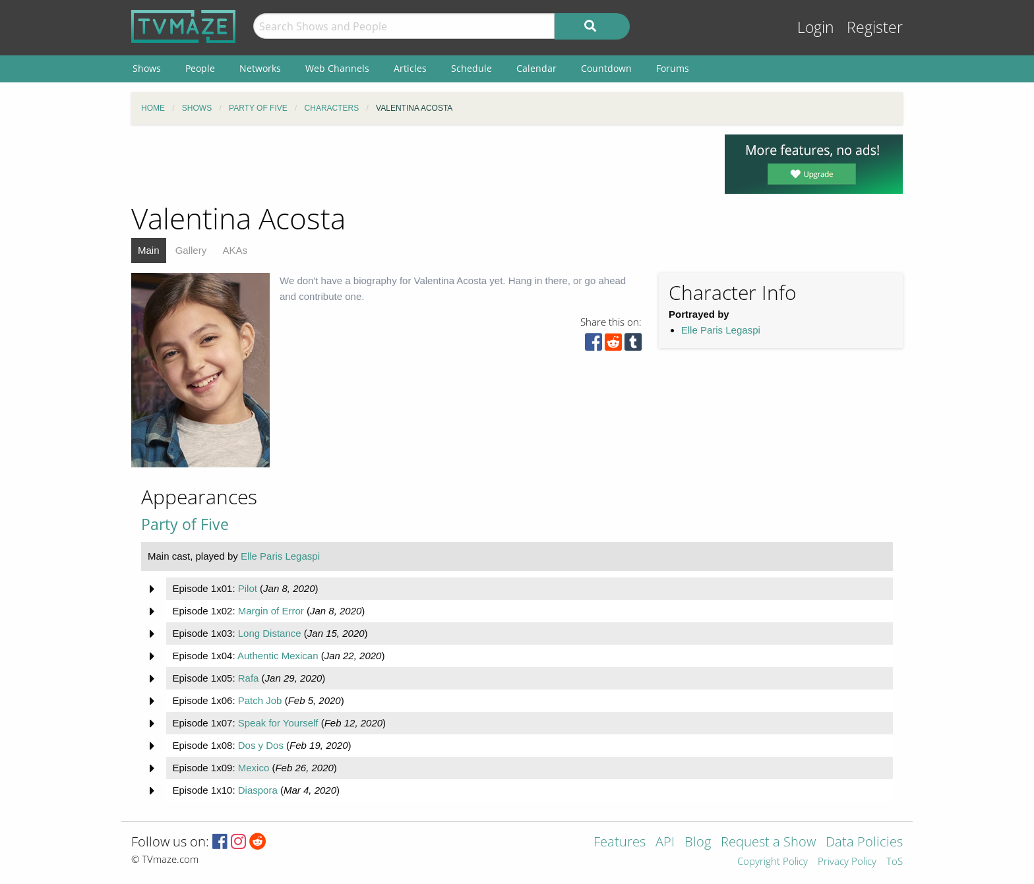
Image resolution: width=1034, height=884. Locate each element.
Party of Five (185, 524)
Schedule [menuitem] (471, 68)
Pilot (247, 588)
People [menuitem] (200, 68)
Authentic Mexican (278, 655)
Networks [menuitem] (260, 68)
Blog (697, 842)
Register (875, 27)
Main (149, 250)
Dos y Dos (261, 745)
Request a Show (768, 842)
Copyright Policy (772, 862)
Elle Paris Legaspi (720, 330)
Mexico (254, 767)
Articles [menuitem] (410, 68)
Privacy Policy (847, 862)
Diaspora (258, 790)
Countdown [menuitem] (606, 68)
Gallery (191, 250)
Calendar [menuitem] (536, 68)
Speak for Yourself (278, 722)
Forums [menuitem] (672, 68)
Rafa (248, 678)
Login (815, 27)
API (665, 842)
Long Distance (269, 633)
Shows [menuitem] (147, 68)
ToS (894, 862)
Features (619, 842)
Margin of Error (271, 610)
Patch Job (260, 700)
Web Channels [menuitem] (337, 68)
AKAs (234, 250)
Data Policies (864, 842)
